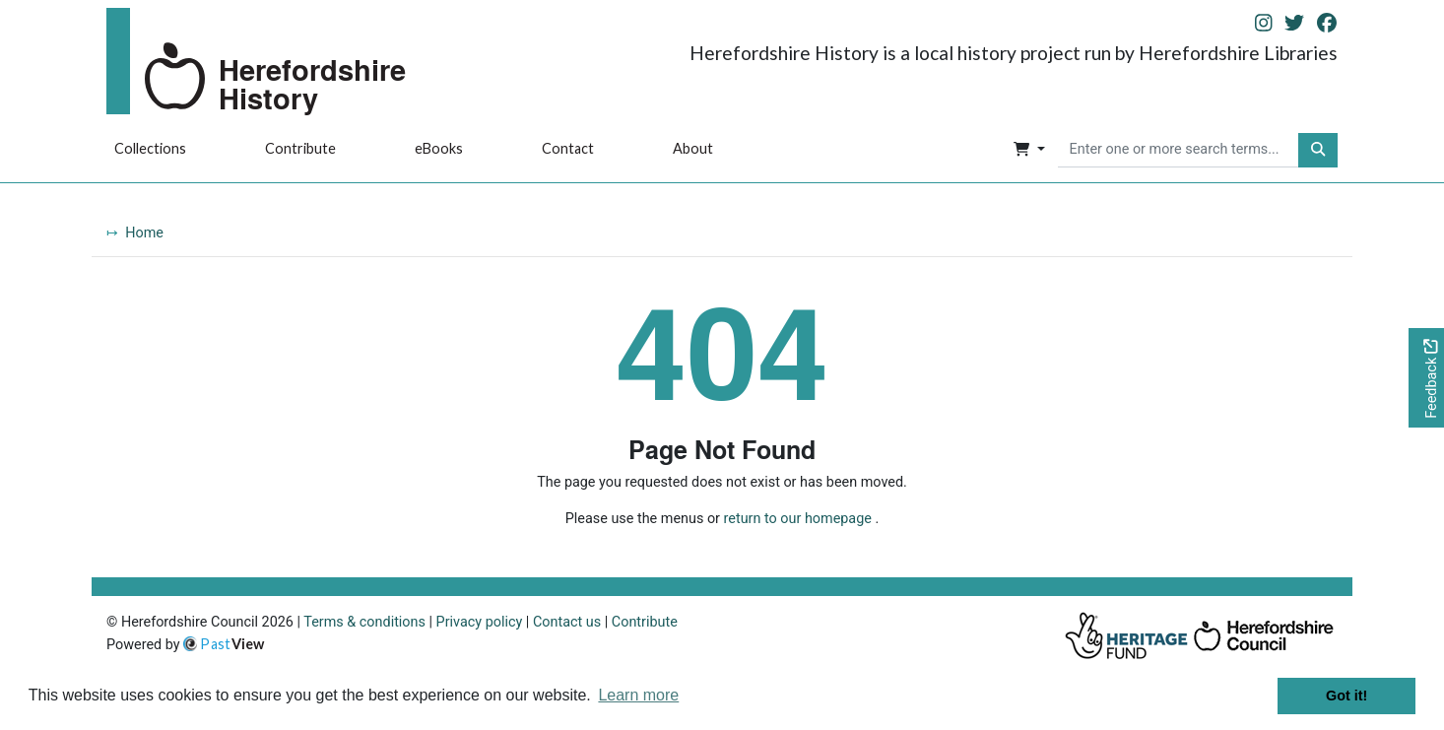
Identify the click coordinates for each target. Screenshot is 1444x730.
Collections (150, 148)
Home (144, 233)
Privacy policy (479, 622)
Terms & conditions (364, 622)
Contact (568, 148)
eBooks (439, 148)
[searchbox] (1178, 150)
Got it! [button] (1346, 695)
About (693, 148)
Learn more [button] (638, 695)
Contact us (567, 622)
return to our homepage (798, 518)
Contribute (300, 148)
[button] (1029, 150)
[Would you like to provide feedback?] (1426, 378)
